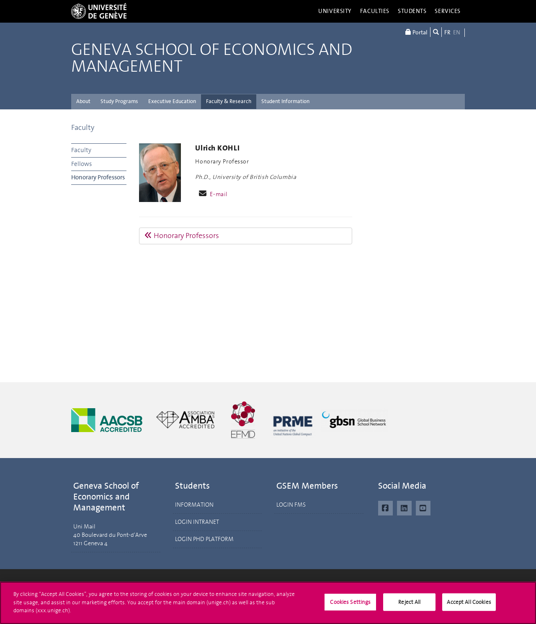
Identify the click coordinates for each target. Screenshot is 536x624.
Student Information (285, 101)
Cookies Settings (350, 605)
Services (448, 11)
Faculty (82, 127)
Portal (416, 32)
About (83, 101)
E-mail (218, 194)
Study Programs (119, 101)
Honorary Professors (98, 177)
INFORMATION (194, 505)
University (335, 11)
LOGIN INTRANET (197, 522)
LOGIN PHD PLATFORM (204, 539)
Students (412, 11)
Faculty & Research (228, 101)
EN (456, 32)
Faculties (374, 11)
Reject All (409, 605)
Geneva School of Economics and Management (211, 58)
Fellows (81, 164)
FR (447, 32)
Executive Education (172, 101)
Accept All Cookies (469, 605)
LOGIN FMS (291, 505)
